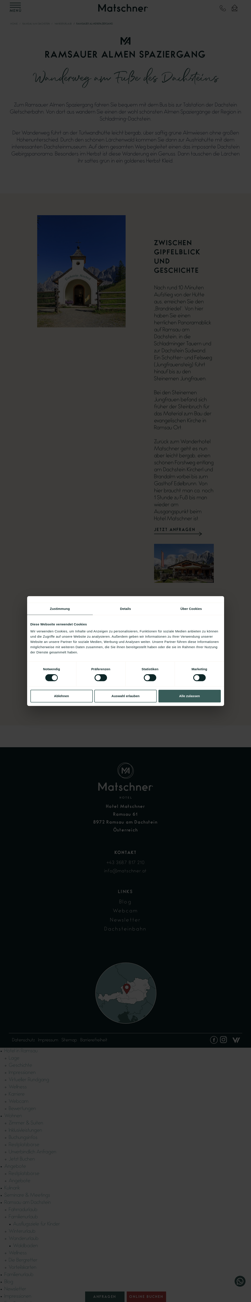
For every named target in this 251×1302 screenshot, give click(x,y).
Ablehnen (61, 696)
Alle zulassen (189, 696)
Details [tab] (125, 609)
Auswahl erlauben (125, 696)
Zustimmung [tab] (60, 609)
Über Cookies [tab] (191, 609)
